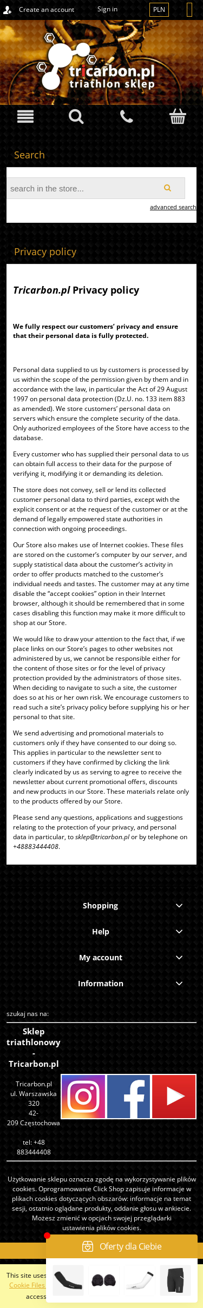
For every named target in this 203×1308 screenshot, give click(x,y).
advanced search (173, 207)
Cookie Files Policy (36, 1285)
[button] (25, 116)
